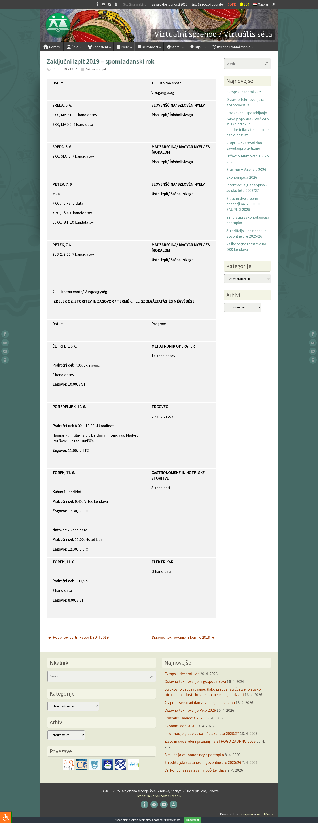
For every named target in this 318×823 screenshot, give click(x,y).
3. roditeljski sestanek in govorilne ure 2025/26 (203, 762)
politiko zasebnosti (170, 819)
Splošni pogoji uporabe (207, 4)
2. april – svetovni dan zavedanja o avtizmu (200, 702)
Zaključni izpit (95, 69)
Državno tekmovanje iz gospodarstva (195, 681)
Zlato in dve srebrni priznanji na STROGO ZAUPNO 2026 (243, 204)
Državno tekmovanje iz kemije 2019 (183, 637)
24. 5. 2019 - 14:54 (64, 69)
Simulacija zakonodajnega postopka (194, 754)
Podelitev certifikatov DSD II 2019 (78, 637)
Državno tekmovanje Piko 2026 (190, 710)
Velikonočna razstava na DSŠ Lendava (196, 770)
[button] (159, 25)
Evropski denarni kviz (243, 91)
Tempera (246, 814)
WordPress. (265, 814)
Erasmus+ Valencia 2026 (246, 169)
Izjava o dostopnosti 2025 (169, 4)
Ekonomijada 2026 (241, 177)
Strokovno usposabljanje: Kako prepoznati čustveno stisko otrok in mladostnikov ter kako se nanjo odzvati (247, 124)
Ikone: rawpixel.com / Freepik (159, 796)
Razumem (192, 819)
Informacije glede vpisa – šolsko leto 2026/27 (202, 733)
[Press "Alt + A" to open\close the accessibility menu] (6, 817)
